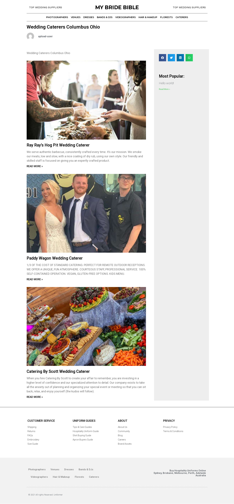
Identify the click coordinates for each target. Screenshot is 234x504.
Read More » (35, 166)
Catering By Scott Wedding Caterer (58, 371)
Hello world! (166, 83)
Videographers (125, 17)
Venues (75, 17)
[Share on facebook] (162, 57)
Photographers (57, 17)
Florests (166, 17)
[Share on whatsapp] (189, 57)
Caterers (182, 17)
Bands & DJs (104, 17)
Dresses (88, 17)
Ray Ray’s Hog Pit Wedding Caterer (58, 145)
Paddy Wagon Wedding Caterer (55, 258)
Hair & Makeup (148, 17)
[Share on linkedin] (180, 57)
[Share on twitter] (171, 57)
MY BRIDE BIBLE (117, 7)
